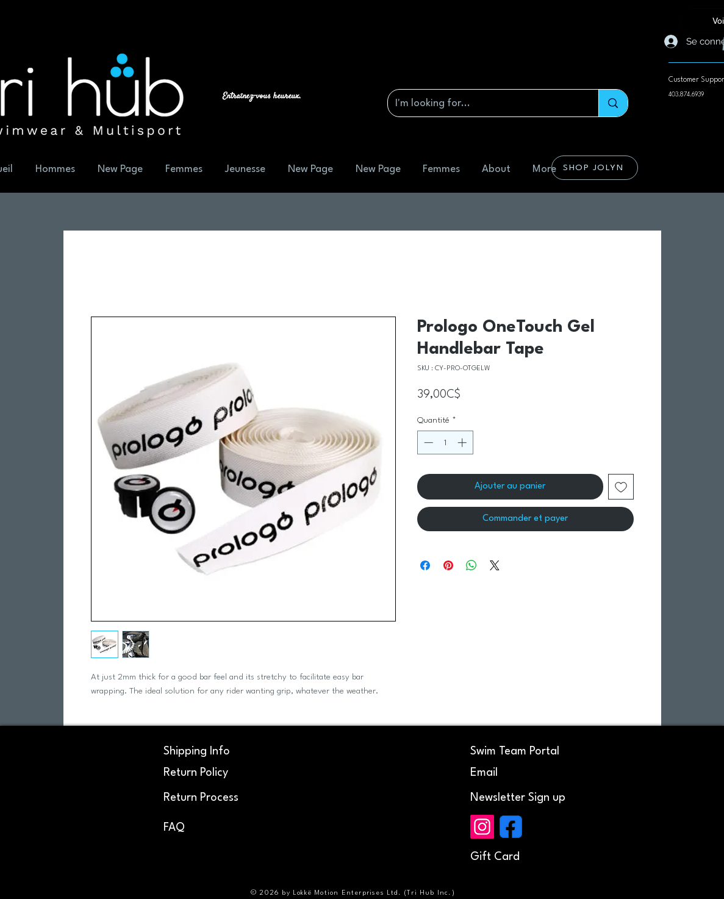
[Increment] (463, 442)
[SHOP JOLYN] (594, 168)
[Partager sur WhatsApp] (471, 565)
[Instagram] (482, 827)
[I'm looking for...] (484, 103)
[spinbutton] (445, 442)
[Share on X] (494, 565)
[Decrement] (427, 442)
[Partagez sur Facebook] (425, 565)
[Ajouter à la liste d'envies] (621, 487)
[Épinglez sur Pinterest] (448, 565)
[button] (517, 797)
